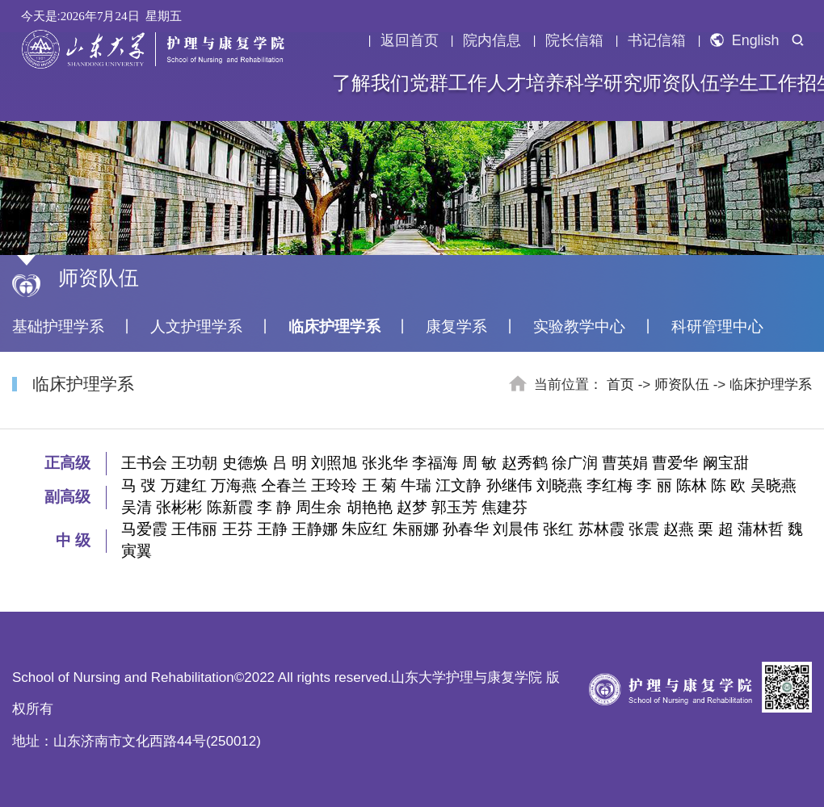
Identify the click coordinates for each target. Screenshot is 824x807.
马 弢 (138, 485)
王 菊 (379, 485)
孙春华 (466, 529)
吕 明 (289, 462)
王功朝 (194, 462)
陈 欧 (728, 485)
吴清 (136, 507)
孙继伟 (509, 485)
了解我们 (371, 83)
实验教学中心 (579, 326)
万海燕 (234, 485)
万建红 (184, 485)
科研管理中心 (717, 326)
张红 (558, 529)
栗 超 (715, 529)
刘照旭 (334, 462)
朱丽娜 (416, 529)
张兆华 (385, 462)
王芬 (237, 529)
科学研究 (603, 83)
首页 (620, 384)
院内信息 (492, 40)
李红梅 (609, 485)
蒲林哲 (761, 529)
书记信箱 (657, 40)
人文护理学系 (196, 326)
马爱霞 (144, 529)
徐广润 (575, 462)
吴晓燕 (773, 485)
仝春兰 (284, 485)
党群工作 (448, 83)
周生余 (319, 507)
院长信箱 (574, 40)
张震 (644, 529)
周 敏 (479, 462)
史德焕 (245, 462)
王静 (272, 529)
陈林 (691, 485)
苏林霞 (601, 529)
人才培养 (526, 83)
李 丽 (654, 485)
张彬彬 (179, 507)
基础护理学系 (58, 326)
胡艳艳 (370, 507)
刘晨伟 (516, 529)
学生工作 (758, 83)
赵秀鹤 (525, 462)
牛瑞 (416, 485)
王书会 (144, 462)
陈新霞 (230, 507)
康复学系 (456, 326)
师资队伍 (681, 83)
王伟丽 (194, 529)
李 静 (274, 507)
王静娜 (315, 529)
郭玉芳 (454, 507)
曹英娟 (625, 462)
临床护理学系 (334, 326)
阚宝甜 (726, 462)
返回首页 (409, 40)
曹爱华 (675, 462)
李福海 (435, 462)
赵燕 (678, 529)
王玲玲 (334, 485)
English (745, 40)
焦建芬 (504, 507)
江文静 (458, 485)
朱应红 (365, 529)
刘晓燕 (559, 485)
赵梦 (412, 507)
